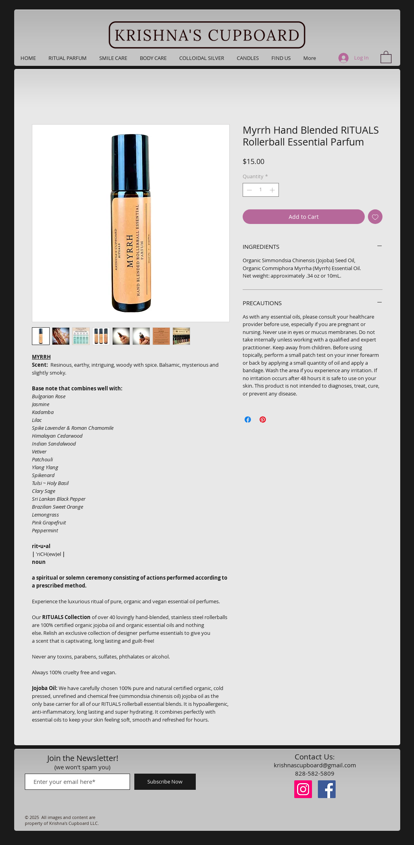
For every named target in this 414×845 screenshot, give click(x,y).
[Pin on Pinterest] (262, 419)
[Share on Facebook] (247, 419)
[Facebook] (327, 789)
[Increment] (273, 190)
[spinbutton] (260, 190)
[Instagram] (303, 789)
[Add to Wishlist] (375, 216)
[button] (281, 58)
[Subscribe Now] (165, 782)
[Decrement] (248, 190)
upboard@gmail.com (327, 765)
